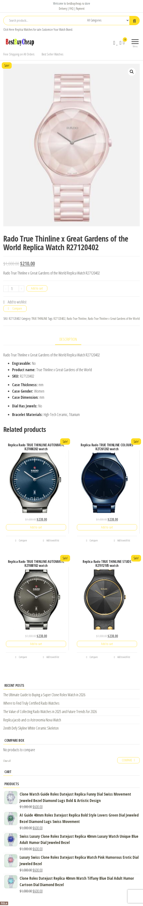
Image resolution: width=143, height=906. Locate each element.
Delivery (63, 8)
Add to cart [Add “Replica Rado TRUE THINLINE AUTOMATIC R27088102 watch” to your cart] (36, 644)
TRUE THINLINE (39, 318)
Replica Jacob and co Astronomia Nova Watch (32, 720)
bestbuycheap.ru (75, 3)
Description (68, 339)
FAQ (71, 8)
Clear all (7, 761)
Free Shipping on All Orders (18, 54)
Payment (80, 8)
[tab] (71, 339)
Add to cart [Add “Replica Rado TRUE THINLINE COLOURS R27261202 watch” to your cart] (107, 527)
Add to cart (37, 288)
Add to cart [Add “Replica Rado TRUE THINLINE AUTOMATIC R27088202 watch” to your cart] (36, 527)
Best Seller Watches (52, 54)
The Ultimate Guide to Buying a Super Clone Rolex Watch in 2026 (44, 694)
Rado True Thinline (77, 318)
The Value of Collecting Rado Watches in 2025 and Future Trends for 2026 (50, 711)
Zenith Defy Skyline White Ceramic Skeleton (31, 728)
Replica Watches (24, 29)
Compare (17, 308)
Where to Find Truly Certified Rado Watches (31, 703)
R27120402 (59, 318)
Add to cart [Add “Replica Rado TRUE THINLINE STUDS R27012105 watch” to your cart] (107, 644)
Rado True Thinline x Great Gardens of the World (114, 318)
